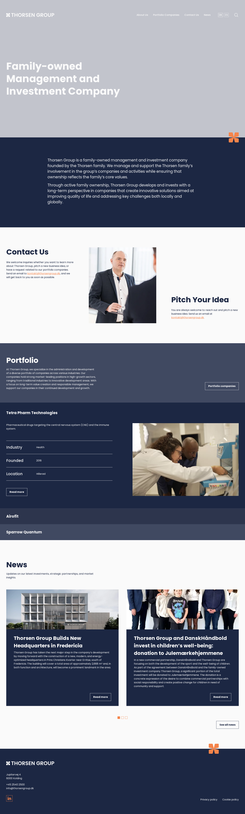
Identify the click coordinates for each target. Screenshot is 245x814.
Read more (17, 492)
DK (220, 15)
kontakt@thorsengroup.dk (43, 275)
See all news (227, 725)
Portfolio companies (221, 386)
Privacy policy (208, 799)
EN (226, 15)
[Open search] (234, 14)
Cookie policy (230, 799)
